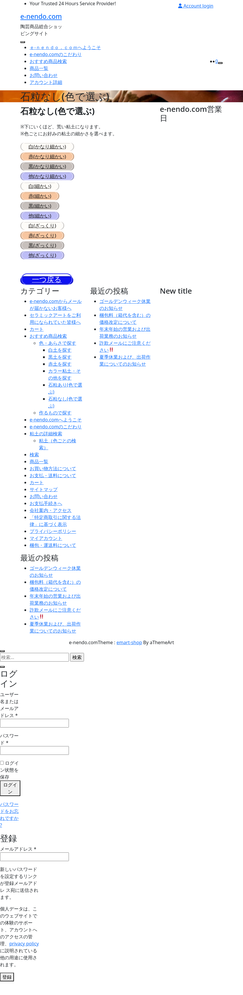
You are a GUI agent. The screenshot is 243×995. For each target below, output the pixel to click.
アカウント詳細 (46, 91)
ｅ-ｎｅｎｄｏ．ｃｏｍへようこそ (65, 56)
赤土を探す (60, 373)
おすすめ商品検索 (48, 70)
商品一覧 (39, 77)
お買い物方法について (53, 477)
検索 (34, 463)
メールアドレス (18, 857)
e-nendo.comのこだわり (56, 63)
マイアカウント (46, 547)
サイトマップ (44, 498)
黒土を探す (60, 366)
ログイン (10, 797)
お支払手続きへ (46, 512)
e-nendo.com (40, 20)
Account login (195, 6)
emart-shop (129, 651)
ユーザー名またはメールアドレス (10, 714)
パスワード (9, 748)
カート (37, 338)
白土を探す (60, 359)
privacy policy (24, 952)
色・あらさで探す (57, 352)
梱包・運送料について (53, 554)
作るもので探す (55, 422)
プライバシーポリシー (53, 540)
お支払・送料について (53, 484)
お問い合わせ (44, 84)
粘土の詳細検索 (46, 442)
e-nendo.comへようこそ (56, 428)
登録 (7, 986)
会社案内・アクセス (51, 519)
